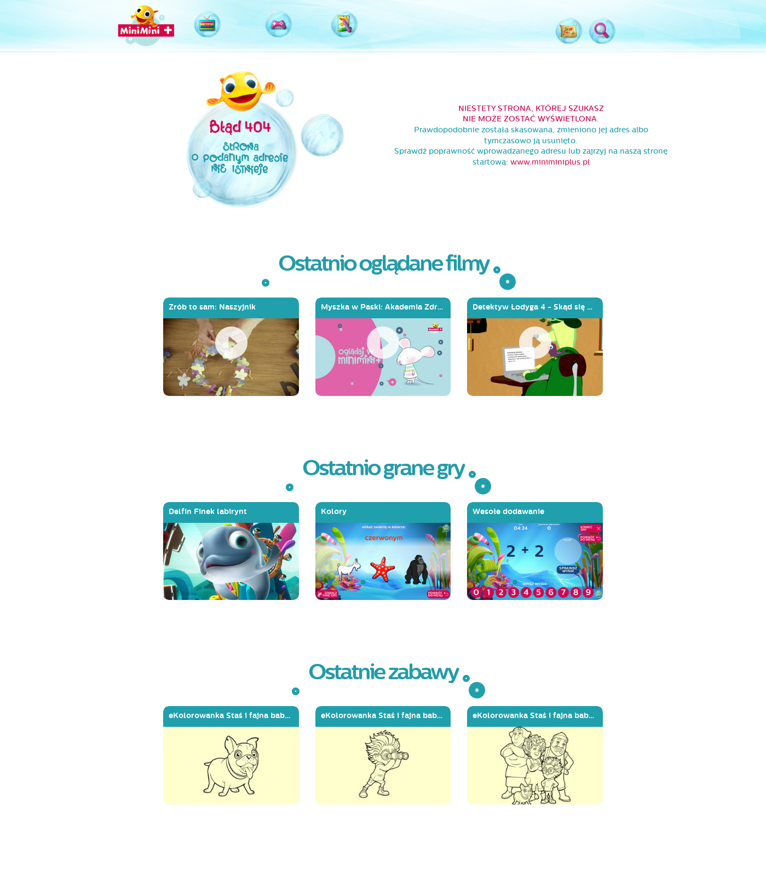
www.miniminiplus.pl (550, 162)
